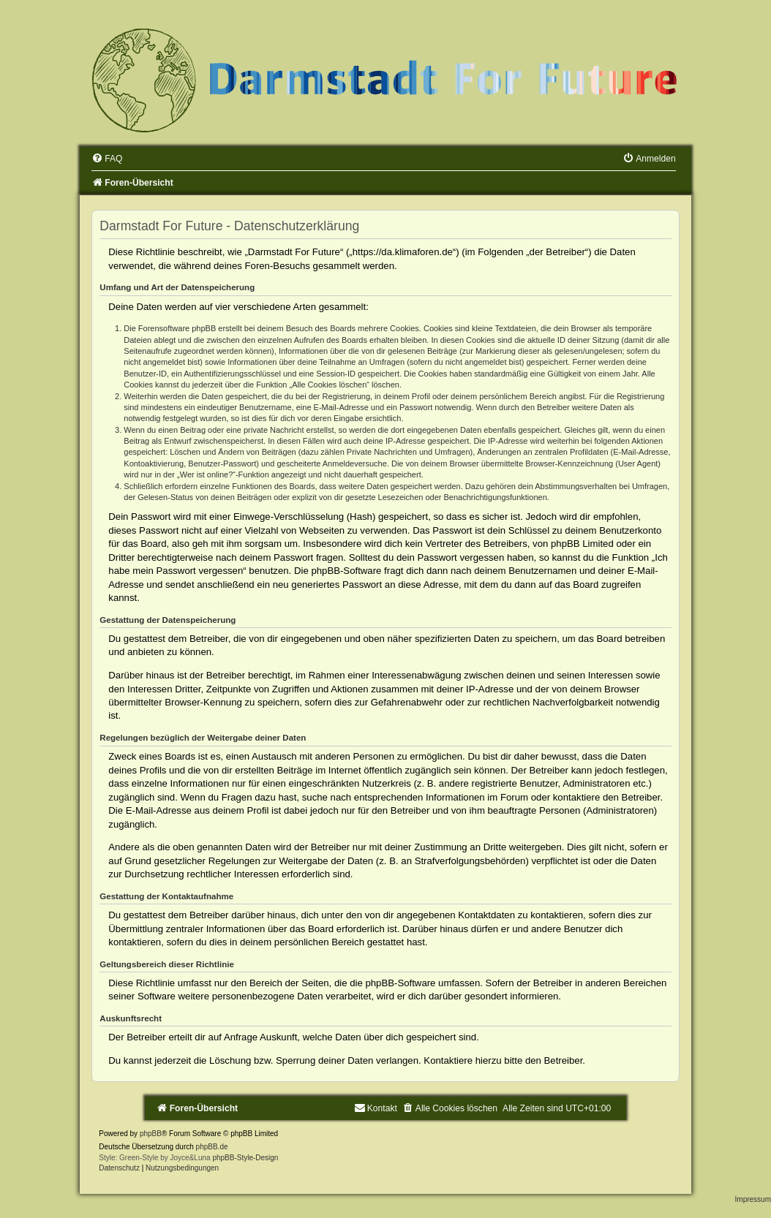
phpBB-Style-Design (245, 1158)
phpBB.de (212, 1147)
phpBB (151, 1134)
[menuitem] (106, 159)
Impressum (753, 1199)
